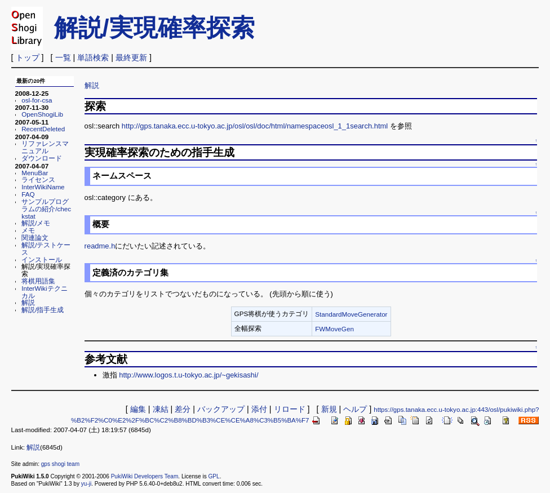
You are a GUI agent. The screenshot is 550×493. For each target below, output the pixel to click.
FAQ (27, 194)
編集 (138, 409)
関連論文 (34, 237)
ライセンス (38, 179)
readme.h (100, 246)
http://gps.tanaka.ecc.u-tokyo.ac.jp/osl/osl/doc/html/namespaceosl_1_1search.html (255, 126)
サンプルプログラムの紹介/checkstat (46, 209)
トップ (27, 57)
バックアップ (221, 409)
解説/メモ (35, 222)
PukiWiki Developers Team (145, 476)
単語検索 (93, 57)
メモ (28, 230)
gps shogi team (60, 464)
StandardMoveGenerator (351, 314)
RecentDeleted (43, 128)
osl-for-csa (36, 100)
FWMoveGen (334, 328)
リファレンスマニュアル (45, 147)
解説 (28, 302)
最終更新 (131, 57)
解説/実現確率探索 (154, 27)
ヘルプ (355, 409)
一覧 (63, 57)
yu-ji (86, 484)
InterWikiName (42, 186)
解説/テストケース (45, 248)
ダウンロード (41, 158)
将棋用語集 (38, 281)
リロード (289, 409)
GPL (214, 476)
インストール (41, 259)
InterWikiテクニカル (44, 292)
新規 (329, 409)
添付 (259, 409)
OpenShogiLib (42, 114)
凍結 (160, 409)
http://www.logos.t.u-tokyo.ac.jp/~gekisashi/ (188, 375)
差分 (182, 409)
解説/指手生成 (42, 309)
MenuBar (34, 172)
